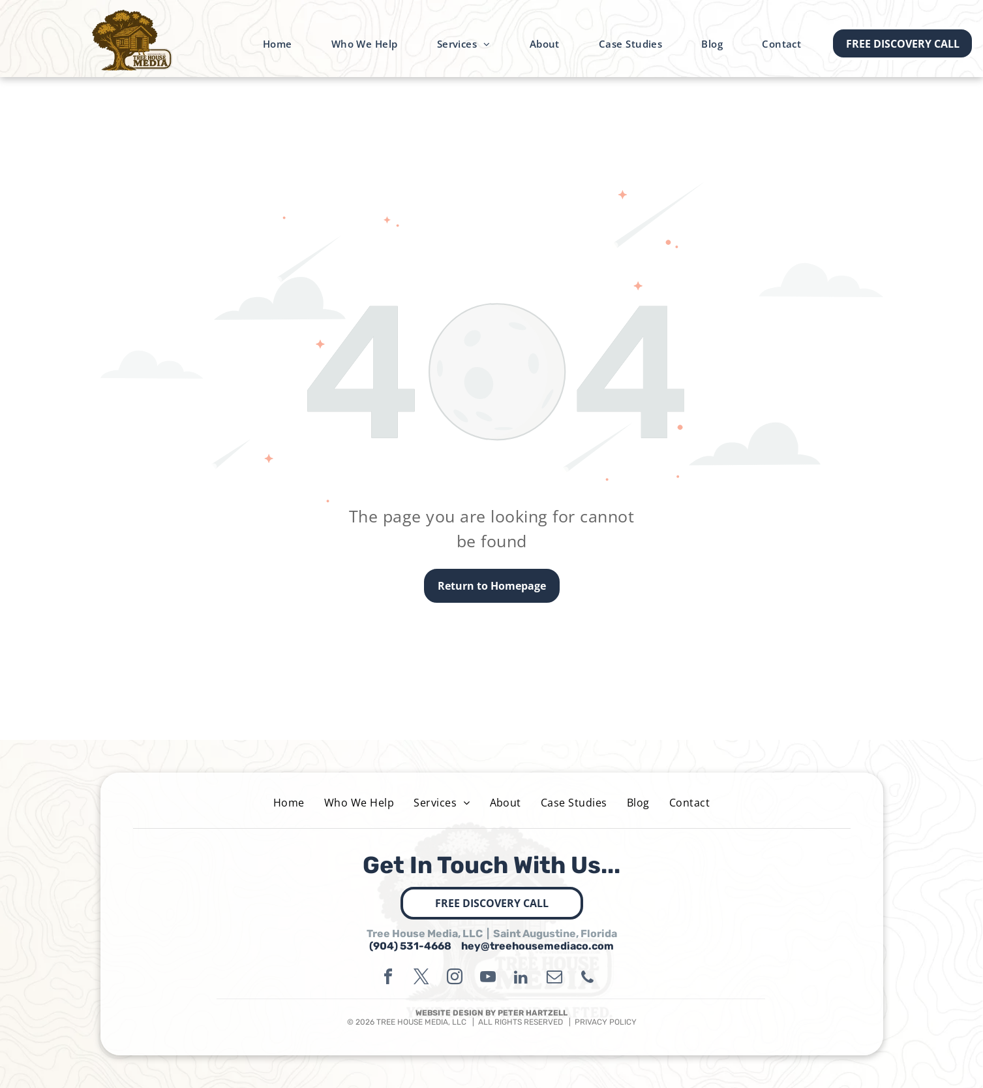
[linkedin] (521, 978)
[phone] (587, 978)
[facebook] (388, 978)
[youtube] (488, 978)
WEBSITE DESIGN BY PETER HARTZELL (491, 1012)
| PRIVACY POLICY (600, 1022)
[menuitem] (277, 44)
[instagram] (454, 978)
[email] (554, 978)
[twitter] (421, 978)
